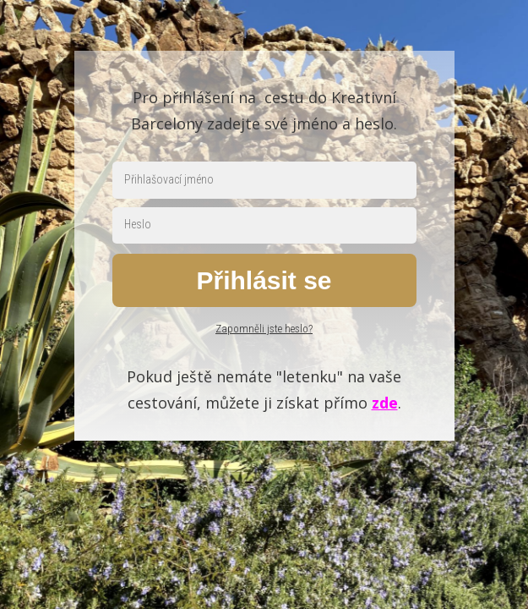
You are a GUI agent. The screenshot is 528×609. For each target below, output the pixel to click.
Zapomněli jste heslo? (264, 328)
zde (385, 402)
